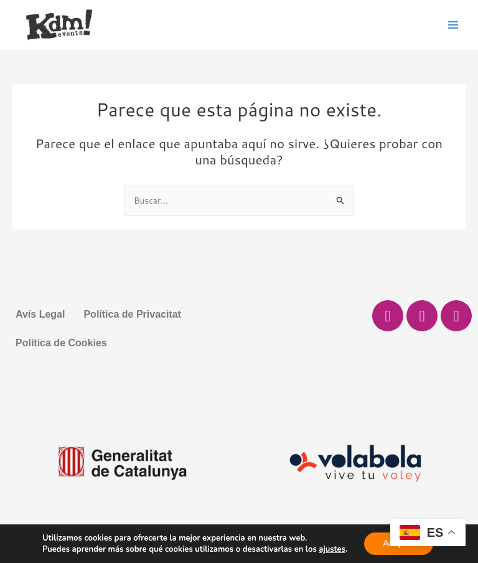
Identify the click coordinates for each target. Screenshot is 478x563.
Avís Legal (40, 314)
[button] (15, 463)
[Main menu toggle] (453, 24)
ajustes (332, 549)
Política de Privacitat (132, 314)
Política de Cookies (61, 343)
